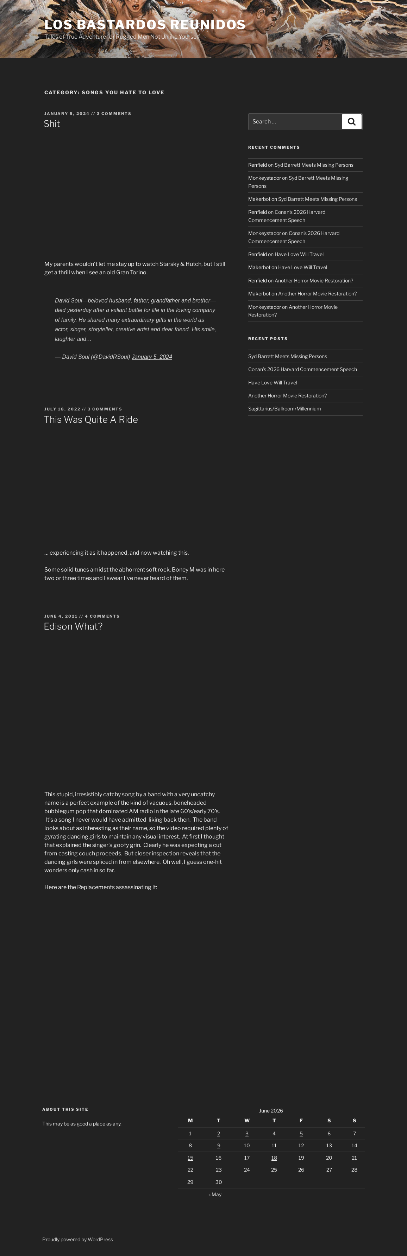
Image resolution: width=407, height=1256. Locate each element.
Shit (52, 123)
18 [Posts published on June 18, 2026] (274, 1158)
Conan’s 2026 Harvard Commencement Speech (302, 369)
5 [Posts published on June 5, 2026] (301, 1133)
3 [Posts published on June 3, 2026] (247, 1133)
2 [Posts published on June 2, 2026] (218, 1133)
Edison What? (73, 626)
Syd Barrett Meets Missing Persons (314, 165)
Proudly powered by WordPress (77, 1239)
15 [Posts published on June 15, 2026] (190, 1158)
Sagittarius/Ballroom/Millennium (284, 409)
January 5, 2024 (152, 357)
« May (214, 1194)
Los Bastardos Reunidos (145, 24)
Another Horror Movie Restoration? (314, 280)
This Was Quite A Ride (91, 419)
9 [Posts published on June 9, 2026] (218, 1145)
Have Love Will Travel (299, 254)
